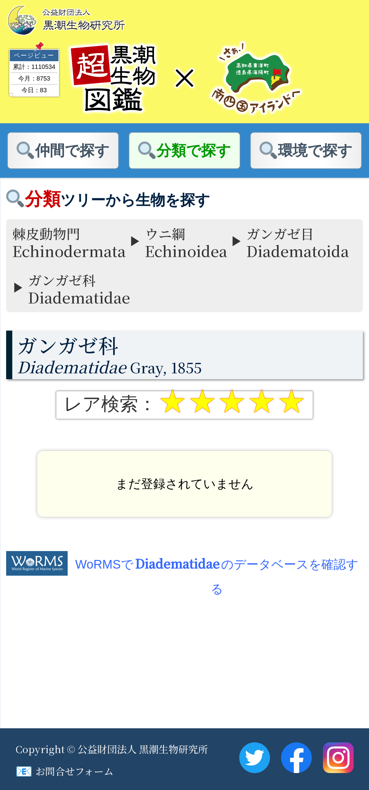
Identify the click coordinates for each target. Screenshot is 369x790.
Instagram (338, 757)
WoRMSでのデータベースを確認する (216, 565)
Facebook (296, 757)
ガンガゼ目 (297, 242)
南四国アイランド (256, 78)
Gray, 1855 (190, 354)
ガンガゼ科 (79, 289)
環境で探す (315, 150)
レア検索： (110, 404)
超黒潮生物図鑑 (113, 78)
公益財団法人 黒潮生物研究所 (142, 749)
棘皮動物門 (69, 242)
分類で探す (194, 150)
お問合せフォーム (64, 771)
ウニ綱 (186, 242)
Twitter (254, 757)
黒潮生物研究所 (67, 19)
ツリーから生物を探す (117, 200)
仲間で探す (72, 150)
